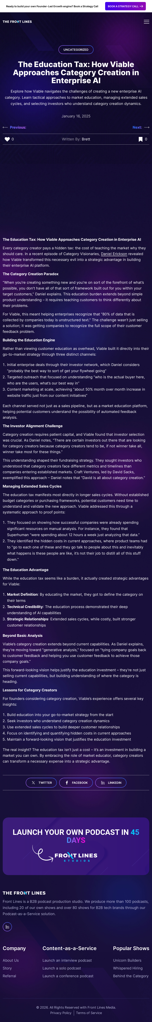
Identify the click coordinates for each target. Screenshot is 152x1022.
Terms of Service (89, 1013)
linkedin (110, 782)
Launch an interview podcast (67, 960)
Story (7, 968)
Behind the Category (131, 976)
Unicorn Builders (127, 960)
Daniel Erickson (114, 254)
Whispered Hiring (128, 968)
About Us (11, 960)
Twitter (41, 782)
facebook (76, 782)
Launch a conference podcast (68, 976)
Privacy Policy (60, 1013)
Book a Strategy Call (123, 6)
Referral (9, 976)
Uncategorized (76, 49)
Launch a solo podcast (62, 968)
